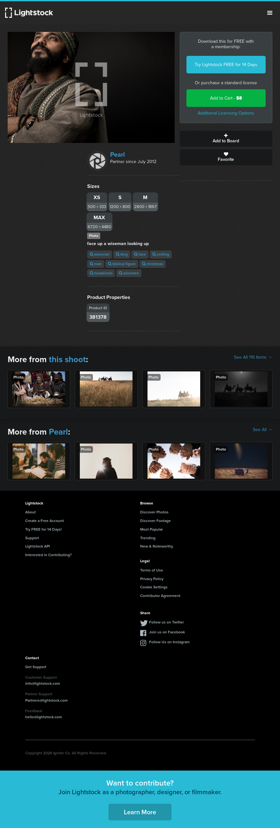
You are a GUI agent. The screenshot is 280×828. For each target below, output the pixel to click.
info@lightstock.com (42, 683)
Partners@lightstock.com (46, 700)
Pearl (117, 154)
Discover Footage (155, 521)
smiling (160, 254)
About (30, 512)
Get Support (35, 667)
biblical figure (122, 264)
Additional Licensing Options (226, 113)
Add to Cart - (226, 98)
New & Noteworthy (156, 546)
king (122, 254)
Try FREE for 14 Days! (43, 529)
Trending (147, 538)
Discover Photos (154, 512)
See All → (262, 430)
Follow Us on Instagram (169, 642)
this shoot (67, 359)
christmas (152, 264)
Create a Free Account (44, 521)
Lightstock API (37, 546)
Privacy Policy (151, 579)
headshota (101, 273)
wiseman (100, 254)
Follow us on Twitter (166, 622)
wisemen (129, 273)
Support (32, 538)
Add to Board (226, 138)
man (96, 264)
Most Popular (151, 529)
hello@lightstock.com (43, 717)
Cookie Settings (154, 587)
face (140, 254)
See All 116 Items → (253, 357)
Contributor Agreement (160, 596)
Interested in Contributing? (48, 555)
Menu (270, 13)
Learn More (140, 812)
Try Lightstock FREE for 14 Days (226, 64)
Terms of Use (151, 570)
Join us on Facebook (167, 632)
